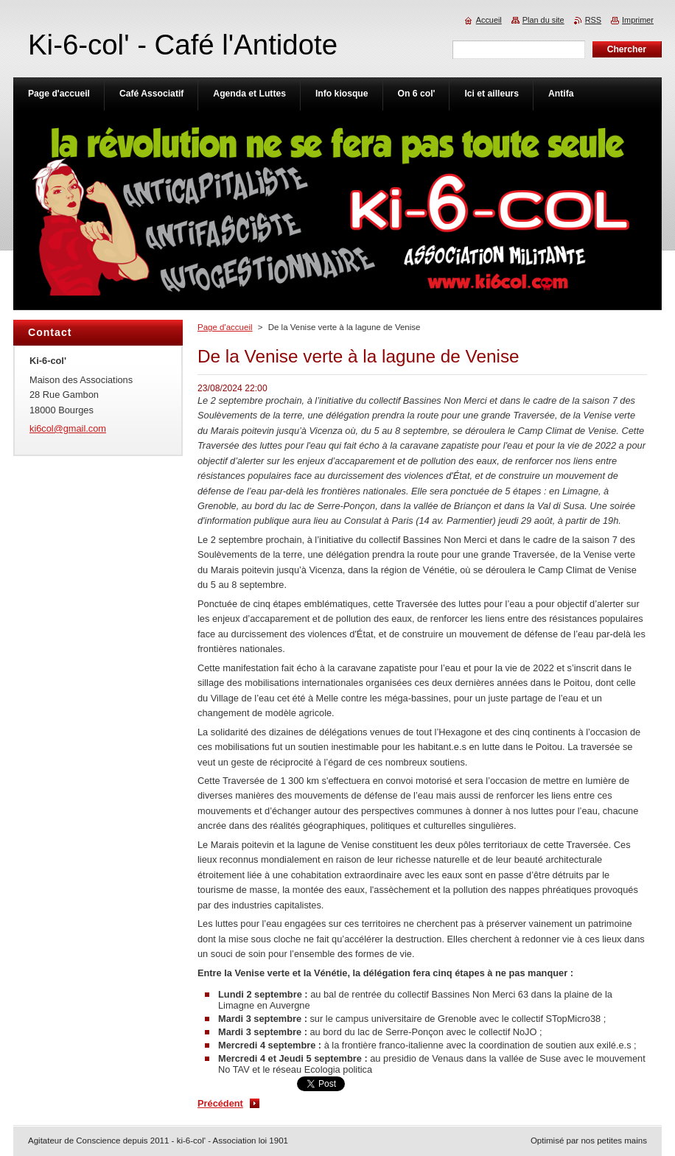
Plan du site (543, 19)
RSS (593, 19)
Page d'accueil (225, 327)
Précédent (220, 1103)
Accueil (489, 19)
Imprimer (638, 19)
